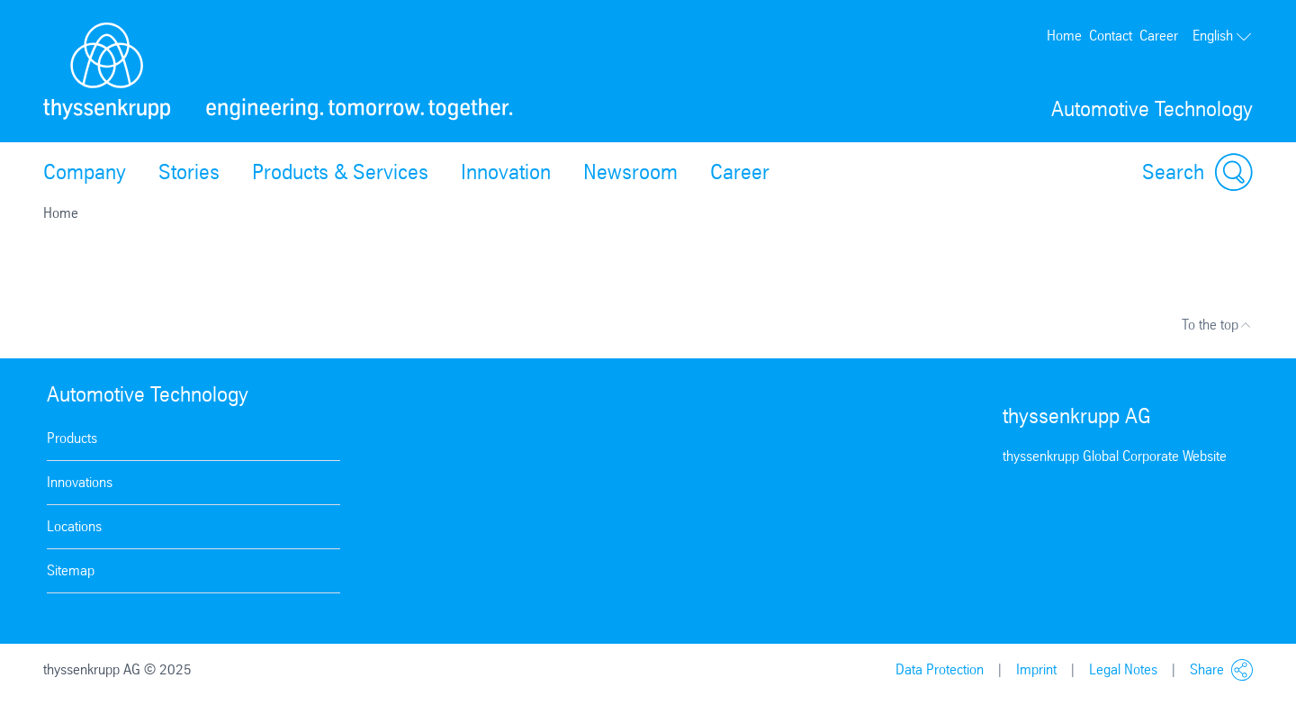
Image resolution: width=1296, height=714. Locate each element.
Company (84, 172)
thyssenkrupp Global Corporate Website (1115, 456)
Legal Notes (1123, 669)
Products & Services (340, 172)
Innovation (506, 172)
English (1222, 35)
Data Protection (940, 669)
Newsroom (630, 172)
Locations (74, 526)
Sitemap (70, 570)
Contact (1110, 35)
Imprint (1036, 669)
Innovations (79, 482)
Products (72, 438)
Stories (189, 172)
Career (1158, 35)
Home (1064, 35)
